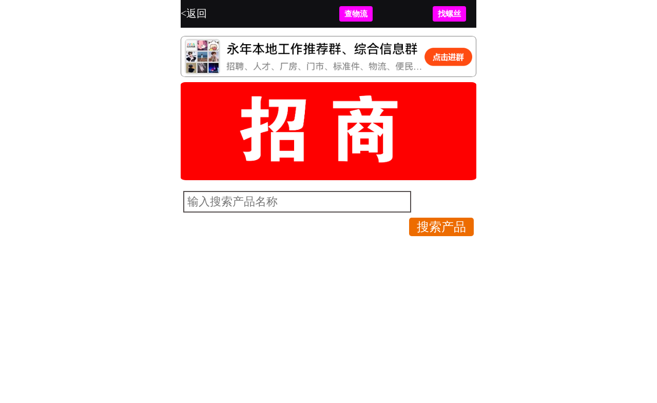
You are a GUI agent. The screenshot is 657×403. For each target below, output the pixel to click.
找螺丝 (449, 14)
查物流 (356, 14)
